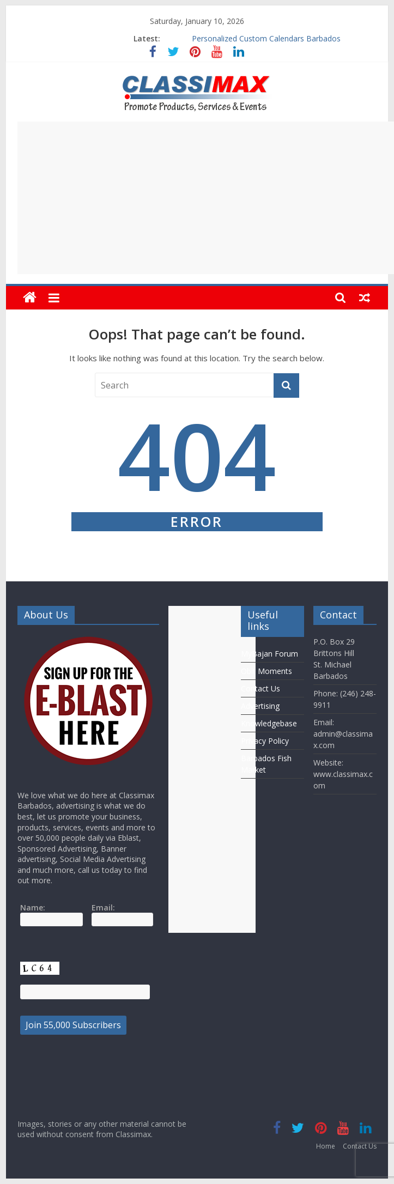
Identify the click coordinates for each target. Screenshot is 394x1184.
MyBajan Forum (269, 653)
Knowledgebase (269, 723)
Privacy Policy (265, 741)
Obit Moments (266, 671)
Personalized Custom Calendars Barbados (266, 38)
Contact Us (260, 688)
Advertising (260, 706)
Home (325, 1146)
